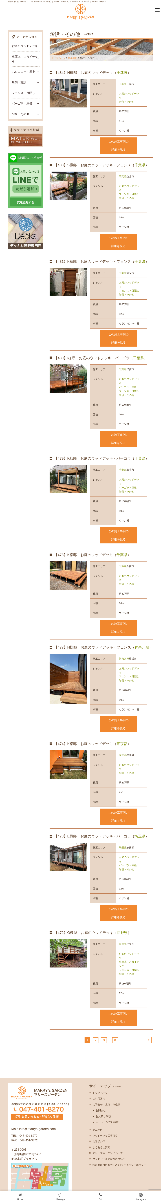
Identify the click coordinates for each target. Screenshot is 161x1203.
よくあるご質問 (101, 1147)
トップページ (58, 58)
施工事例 (72, 58)
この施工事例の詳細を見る (118, 145)
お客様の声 (98, 1141)
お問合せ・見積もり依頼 (106, 1104)
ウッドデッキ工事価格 (105, 1135)
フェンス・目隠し (129, 194)
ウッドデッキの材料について (108, 1158)
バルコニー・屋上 (23, 71)
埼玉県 (139, 836)
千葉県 (122, 73)
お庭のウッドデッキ (129, 95)
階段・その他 (126, 101)
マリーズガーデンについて (107, 1153)
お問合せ (101, 1110)
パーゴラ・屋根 (128, 387)
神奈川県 (142, 647)
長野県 (122, 933)
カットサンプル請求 (107, 1122)
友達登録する (25, 202)
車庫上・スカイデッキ (129, 963)
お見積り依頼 (103, 1116)
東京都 (121, 744)
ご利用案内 (98, 1098)
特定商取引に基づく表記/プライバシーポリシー (119, 1164)
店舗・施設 (19, 82)
